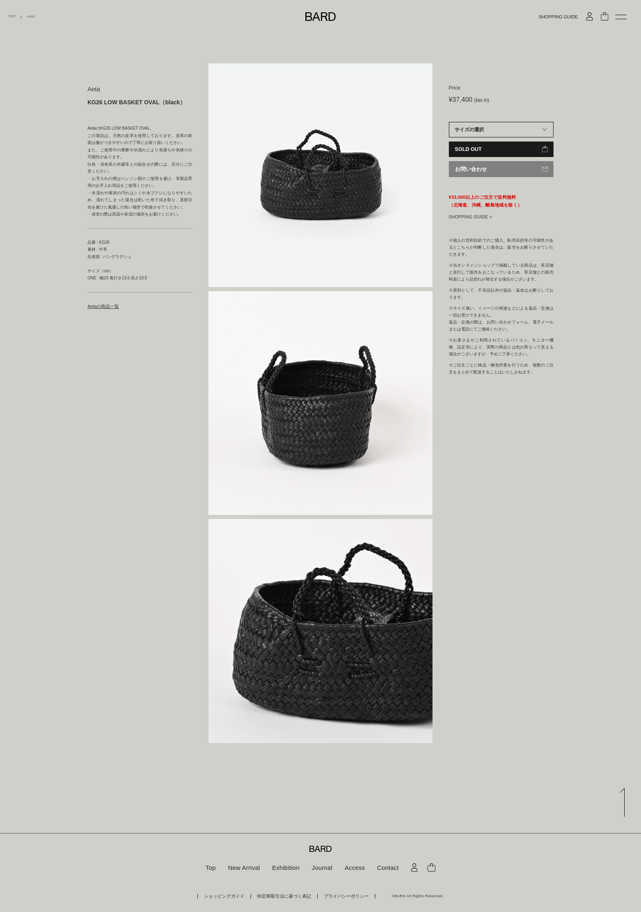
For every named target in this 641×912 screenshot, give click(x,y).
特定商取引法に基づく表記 (284, 896)
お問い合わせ (469, 169)
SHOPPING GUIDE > (470, 215)
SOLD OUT (467, 149)
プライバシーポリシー (337, 896)
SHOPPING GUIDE (558, 17)
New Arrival (246, 868)
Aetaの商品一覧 (102, 306)
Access (353, 868)
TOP (12, 16)
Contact (385, 868)
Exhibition (286, 868)
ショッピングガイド (233, 896)
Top (213, 868)
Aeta (31, 16)
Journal (321, 868)
